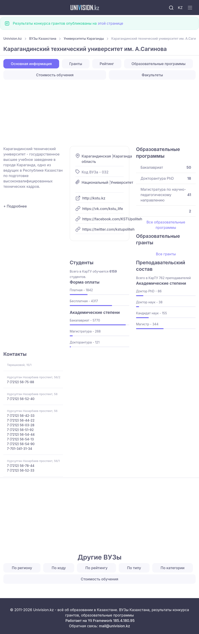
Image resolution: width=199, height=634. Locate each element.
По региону (22, 568)
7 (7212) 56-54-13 (20, 439)
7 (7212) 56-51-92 (20, 430)
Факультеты (152, 75)
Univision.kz (12, 38)
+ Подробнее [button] (15, 206)
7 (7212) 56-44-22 (20, 420)
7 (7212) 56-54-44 (21, 434)
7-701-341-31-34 (19, 448)
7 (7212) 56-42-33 (20, 416)
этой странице (110, 23)
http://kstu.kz (93, 198)
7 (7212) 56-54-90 (21, 444)
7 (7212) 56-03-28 (20, 425)
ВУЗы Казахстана (42, 38)
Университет (121, 182)
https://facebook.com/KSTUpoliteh (112, 219)
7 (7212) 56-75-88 (20, 382)
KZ (180, 7)
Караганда (122, 156)
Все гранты (166, 254)
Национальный (95, 182)
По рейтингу (96, 568)
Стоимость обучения (55, 75)
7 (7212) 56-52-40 (20, 399)
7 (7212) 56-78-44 (20, 466)
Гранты (75, 63)
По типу (134, 568)
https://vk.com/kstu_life (102, 208)
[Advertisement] (99, 112)
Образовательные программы (159, 63)
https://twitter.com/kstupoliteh (108, 229)
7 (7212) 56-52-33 (20, 470)
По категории (172, 568)
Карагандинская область (96, 159)
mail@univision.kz (114, 626)
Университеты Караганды (84, 38)
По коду (59, 568)
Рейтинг (107, 63)
